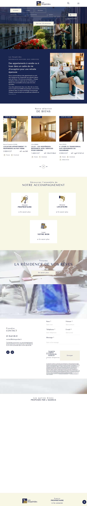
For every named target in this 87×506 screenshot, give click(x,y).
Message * (50, 336)
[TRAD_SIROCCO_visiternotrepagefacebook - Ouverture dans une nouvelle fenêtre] (8, 351)
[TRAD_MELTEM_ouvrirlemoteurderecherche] (68, 3)
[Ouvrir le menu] (78, 3)
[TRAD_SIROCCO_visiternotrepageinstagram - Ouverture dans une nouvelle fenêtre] (12, 351)
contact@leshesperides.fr (14, 338)
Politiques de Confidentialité (63, 372)
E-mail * (69, 328)
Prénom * (69, 320)
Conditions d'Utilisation (74, 372)
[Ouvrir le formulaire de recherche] (72, 14)
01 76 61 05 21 (12, 335)
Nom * (48, 320)
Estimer (40, 10)
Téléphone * (50, 328)
